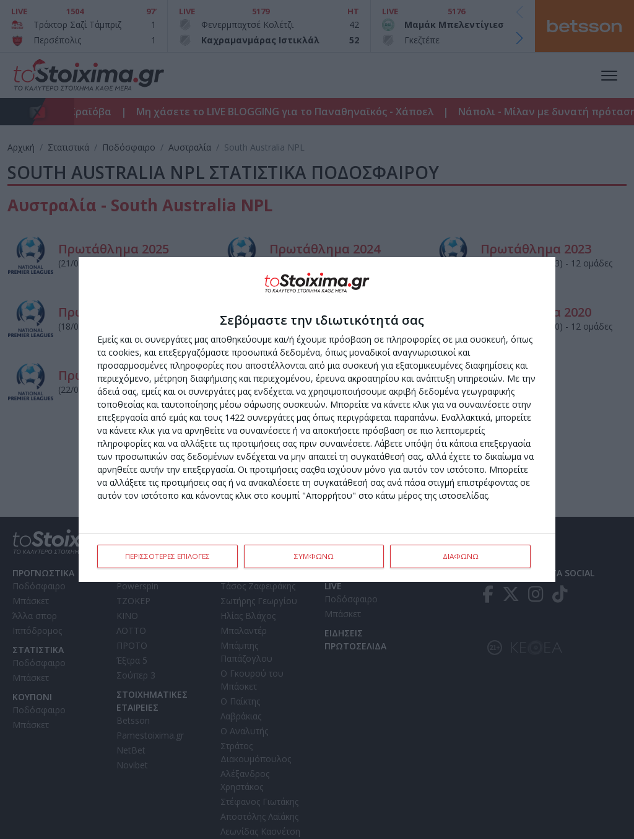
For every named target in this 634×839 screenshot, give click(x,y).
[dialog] (317, 419)
